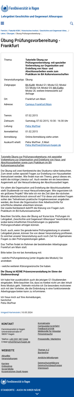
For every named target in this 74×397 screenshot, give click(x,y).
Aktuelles (6, 356)
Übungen (10, 34)
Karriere (5, 363)
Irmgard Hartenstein (10, 312)
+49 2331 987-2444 (18, 339)
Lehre (3, 34)
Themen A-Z (43, 350)
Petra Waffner (32, 126)
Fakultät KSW (14, 31)
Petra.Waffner (32, 145)
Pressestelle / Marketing (49, 339)
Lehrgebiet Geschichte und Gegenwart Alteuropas (32, 16)
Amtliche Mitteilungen (48, 357)
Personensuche (45, 334)
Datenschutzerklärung (48, 363)
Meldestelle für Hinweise (49, 331)
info (10, 342)
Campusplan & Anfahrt (49, 326)
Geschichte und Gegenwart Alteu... (54, 31)
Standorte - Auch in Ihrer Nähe (21, 392)
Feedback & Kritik (46, 328)
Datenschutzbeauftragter (50, 365)
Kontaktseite (44, 323)
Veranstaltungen (9, 358)
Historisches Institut (30, 31)
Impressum (43, 368)
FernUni (4, 31)
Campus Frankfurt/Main (38, 104)
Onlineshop (7, 366)
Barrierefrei (43, 352)
